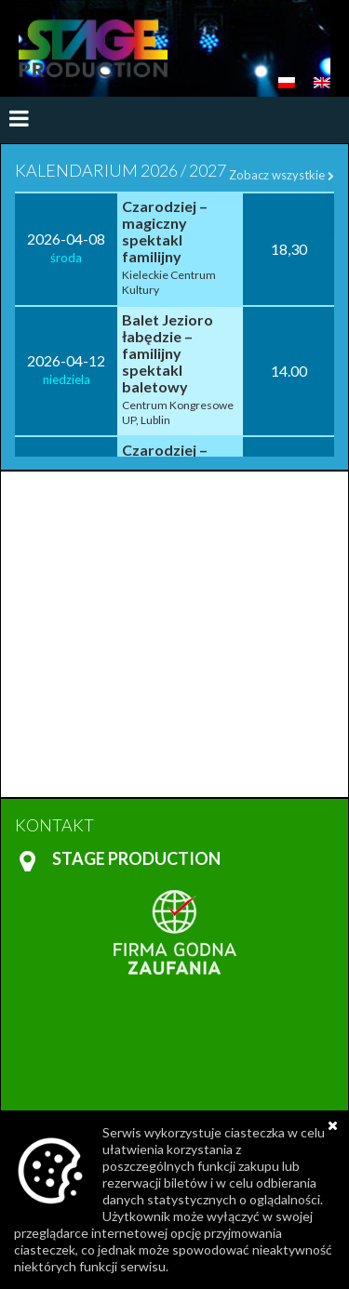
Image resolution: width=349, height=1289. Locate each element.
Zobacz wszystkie (281, 174)
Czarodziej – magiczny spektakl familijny (165, 231)
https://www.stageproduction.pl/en (93, 48)
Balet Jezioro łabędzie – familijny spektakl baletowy (167, 353)
